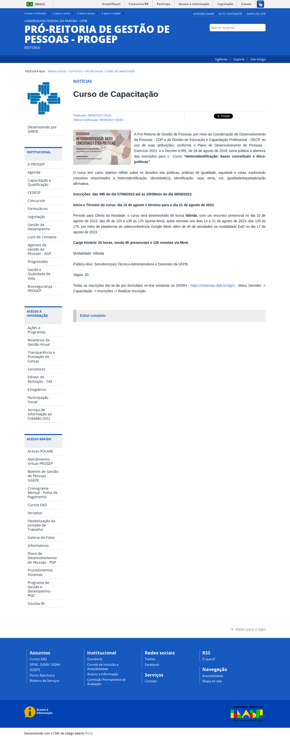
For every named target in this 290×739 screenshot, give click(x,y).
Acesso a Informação (102, 674)
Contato (151, 681)
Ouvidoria (94, 659)
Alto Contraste (230, 14)
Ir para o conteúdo (37, 13)
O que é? (208, 659)
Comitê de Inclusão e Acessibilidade (102, 666)
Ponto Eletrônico (42, 675)
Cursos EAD (38, 659)
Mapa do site (256, 14)
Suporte (239, 59)
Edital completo (93, 316)
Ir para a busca (88, 13)
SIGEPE (35, 670)
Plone (89, 733)
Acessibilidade (203, 14)
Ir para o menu (63, 13)
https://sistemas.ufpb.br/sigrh (213, 285)
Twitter (150, 659)
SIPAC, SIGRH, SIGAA (45, 664)
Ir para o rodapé (113, 13)
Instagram (256, 37)
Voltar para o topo (250, 629)
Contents (75, 71)
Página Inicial (57, 71)
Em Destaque (94, 71)
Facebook (263, 37)
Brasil (40, 4)
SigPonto (221, 59)
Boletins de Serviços (44, 681)
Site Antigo (258, 59)
